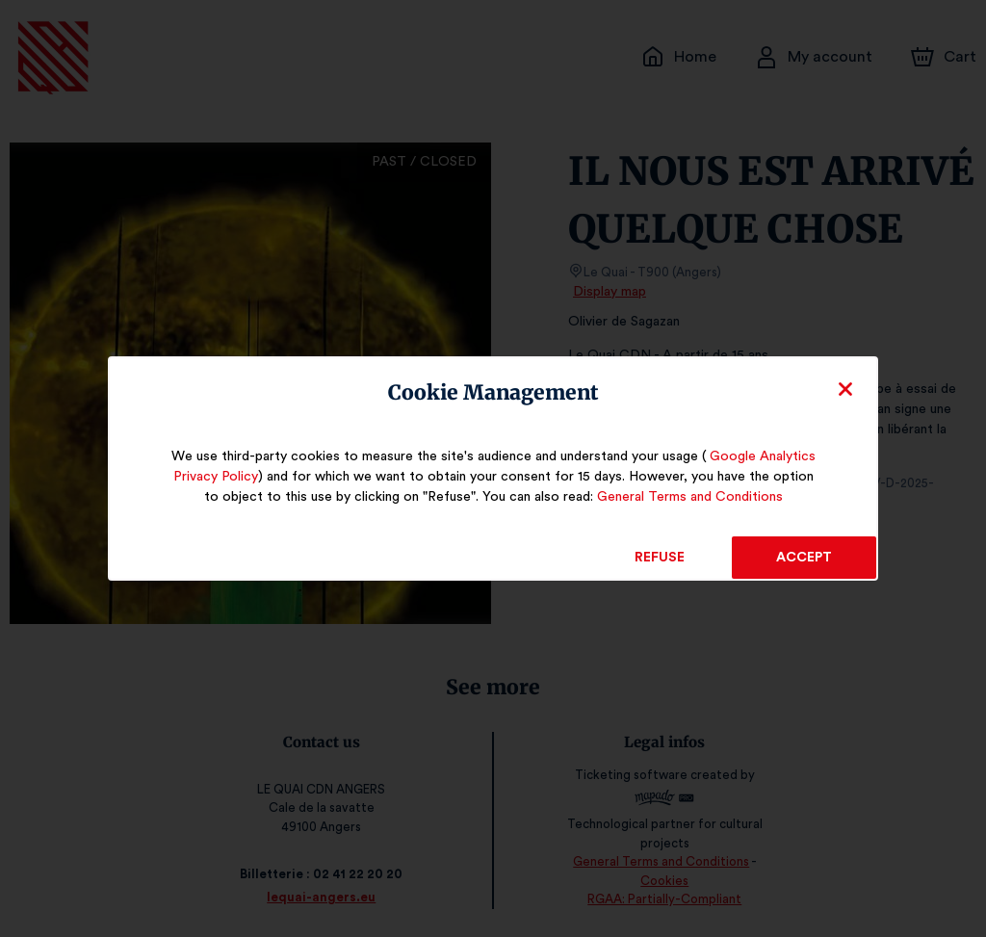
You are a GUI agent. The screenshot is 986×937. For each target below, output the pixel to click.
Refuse (660, 557)
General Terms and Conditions (675, 497)
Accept (804, 557)
